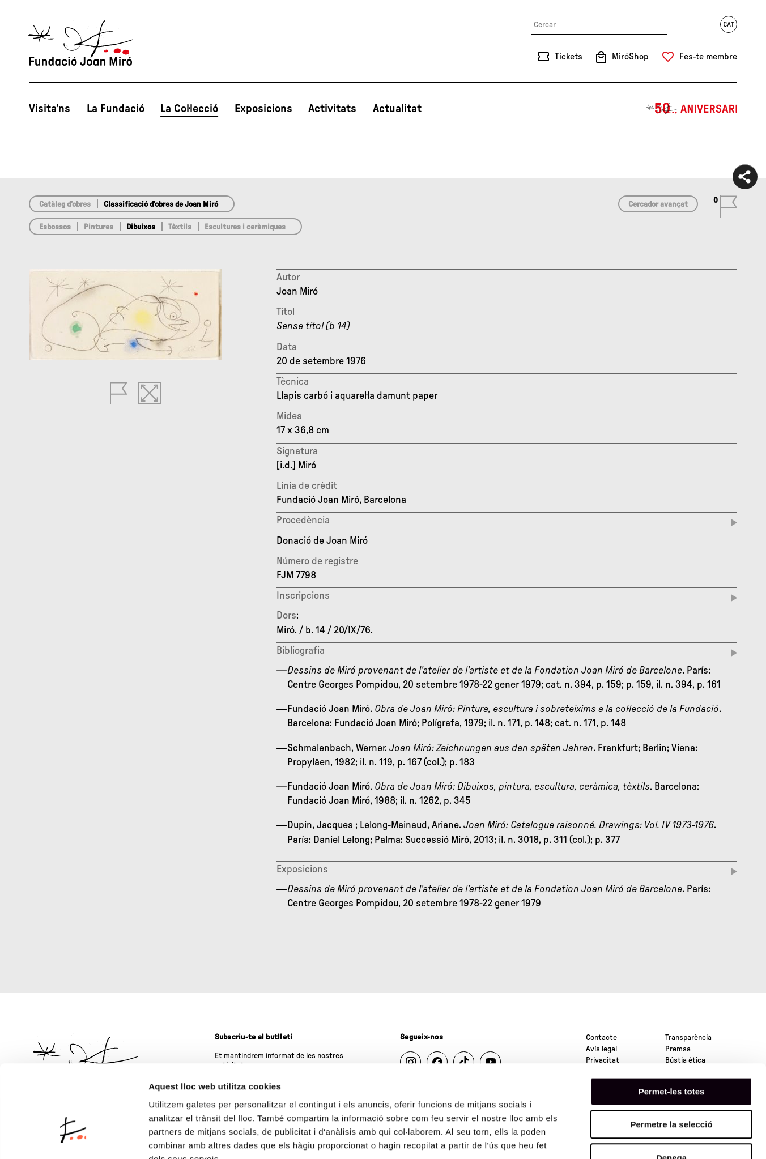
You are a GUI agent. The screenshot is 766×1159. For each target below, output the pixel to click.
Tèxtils (179, 227)
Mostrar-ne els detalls (652, 1136)
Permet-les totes (672, 1020)
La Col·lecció (189, 108)
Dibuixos (140, 227)
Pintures (98, 227)
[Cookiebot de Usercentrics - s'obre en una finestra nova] (73, 1136)
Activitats (332, 108)
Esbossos (55, 227)
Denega (671, 1087)
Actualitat (397, 108)
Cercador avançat (658, 204)
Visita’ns (49, 108)
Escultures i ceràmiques (245, 227)
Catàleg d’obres (65, 204)
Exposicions (263, 108)
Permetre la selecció (671, 1054)
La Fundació (115, 108)
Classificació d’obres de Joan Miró (161, 204)
